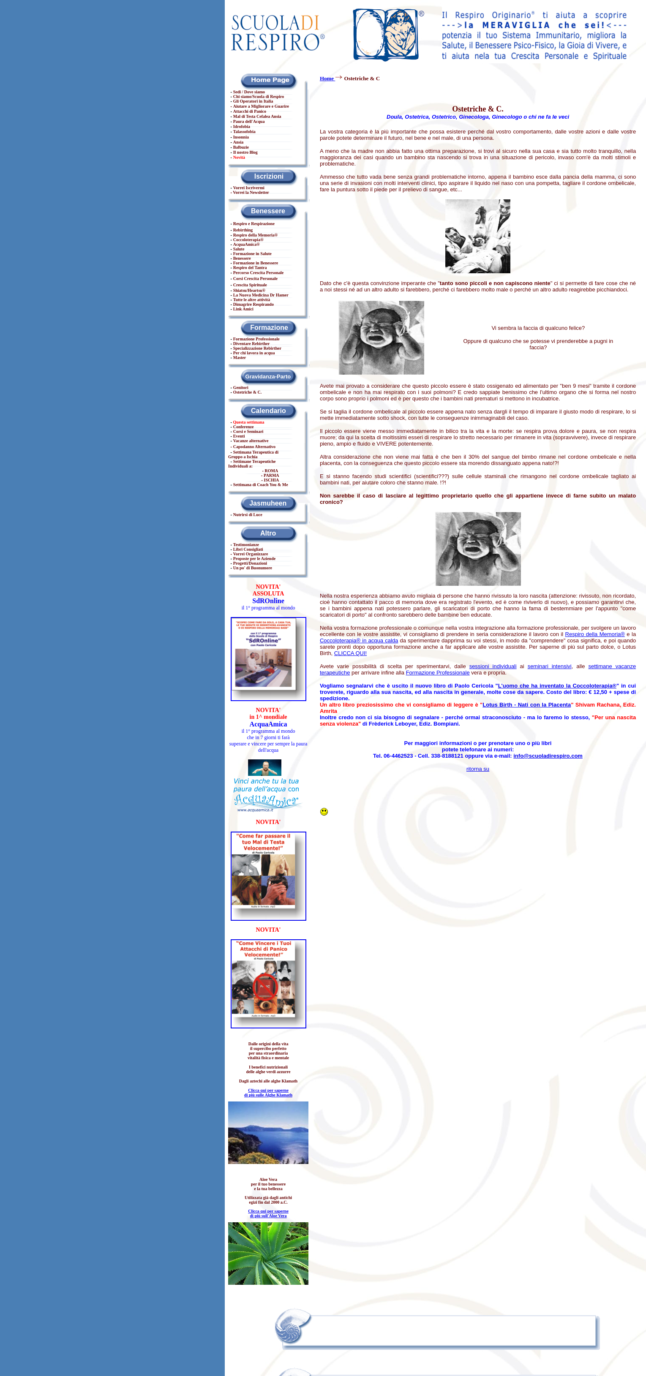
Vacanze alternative (251, 440)
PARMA (271, 475)
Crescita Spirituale (250, 285)
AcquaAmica (245, 244)
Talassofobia (244, 131)
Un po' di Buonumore (252, 568)
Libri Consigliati (248, 549)
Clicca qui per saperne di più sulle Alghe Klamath (268, 1092)
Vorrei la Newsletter (251, 192)
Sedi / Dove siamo (249, 92)
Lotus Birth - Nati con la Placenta (526, 705)
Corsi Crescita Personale (255, 278)
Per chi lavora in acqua (254, 353)
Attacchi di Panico (249, 111)
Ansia (238, 142)
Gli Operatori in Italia (253, 101)
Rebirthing (243, 230)
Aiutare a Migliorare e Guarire (261, 106)
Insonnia (241, 137)
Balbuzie (241, 147)
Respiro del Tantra (250, 267)
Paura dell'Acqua (249, 121)
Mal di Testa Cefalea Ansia (257, 116)
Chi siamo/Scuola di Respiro (258, 96)
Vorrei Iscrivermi (248, 187)
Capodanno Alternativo (254, 446)
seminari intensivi (550, 666)
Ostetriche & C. (247, 392)
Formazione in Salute (252, 253)
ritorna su (477, 769)
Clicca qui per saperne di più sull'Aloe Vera (268, 1213)
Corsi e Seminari (248, 431)
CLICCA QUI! (350, 653)
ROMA (271, 470)
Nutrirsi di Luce (247, 514)
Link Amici (243, 309)
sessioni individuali (493, 666)
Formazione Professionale (438, 672)
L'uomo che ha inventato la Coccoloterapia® (557, 686)
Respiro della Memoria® (595, 634)
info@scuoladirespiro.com (548, 756)
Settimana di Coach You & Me (260, 484)
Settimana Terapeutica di (253, 454)
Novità (239, 157)
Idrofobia (241, 126)
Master (239, 357)
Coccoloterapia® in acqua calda (359, 640)
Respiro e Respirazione (254, 223)
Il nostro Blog (245, 152)
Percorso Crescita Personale (258, 272)
